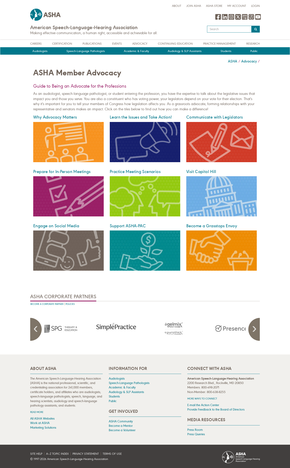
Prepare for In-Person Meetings (61, 171)
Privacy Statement (85, 454)
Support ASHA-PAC (128, 225)
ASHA (232, 61)
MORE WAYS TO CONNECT (202, 398)
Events (117, 43)
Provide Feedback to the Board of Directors (215, 409)
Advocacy (139, 43)
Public (254, 51)
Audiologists (40, 51)
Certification (62, 43)
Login (255, 6)
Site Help (36, 454)
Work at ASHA (40, 423)
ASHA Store (214, 6)
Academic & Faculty (136, 51)
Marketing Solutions (43, 427)
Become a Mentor (121, 426)
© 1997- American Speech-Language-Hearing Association (69, 459)
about (176, 6)
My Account (236, 6)
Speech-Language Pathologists (85, 51)
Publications (92, 43)
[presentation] (59, 328)
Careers (36, 43)
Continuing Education (175, 43)
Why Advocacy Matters (55, 117)
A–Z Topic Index (57, 454)
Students (226, 51)
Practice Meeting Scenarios (135, 171)
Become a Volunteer (122, 430)
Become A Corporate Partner (46, 304)
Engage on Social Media (56, 225)
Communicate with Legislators (214, 117)
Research (253, 43)
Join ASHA (193, 6)
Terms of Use (112, 454)
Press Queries (196, 434)
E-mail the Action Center (203, 405)
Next (254, 329)
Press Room (195, 430)
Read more (36, 412)
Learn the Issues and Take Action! (141, 117)
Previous (36, 329)
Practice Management (219, 43)
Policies (70, 304)
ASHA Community (121, 421)
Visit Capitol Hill (201, 171)
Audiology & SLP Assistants (185, 51)
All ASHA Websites (42, 418)
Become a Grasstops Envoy (211, 225)
